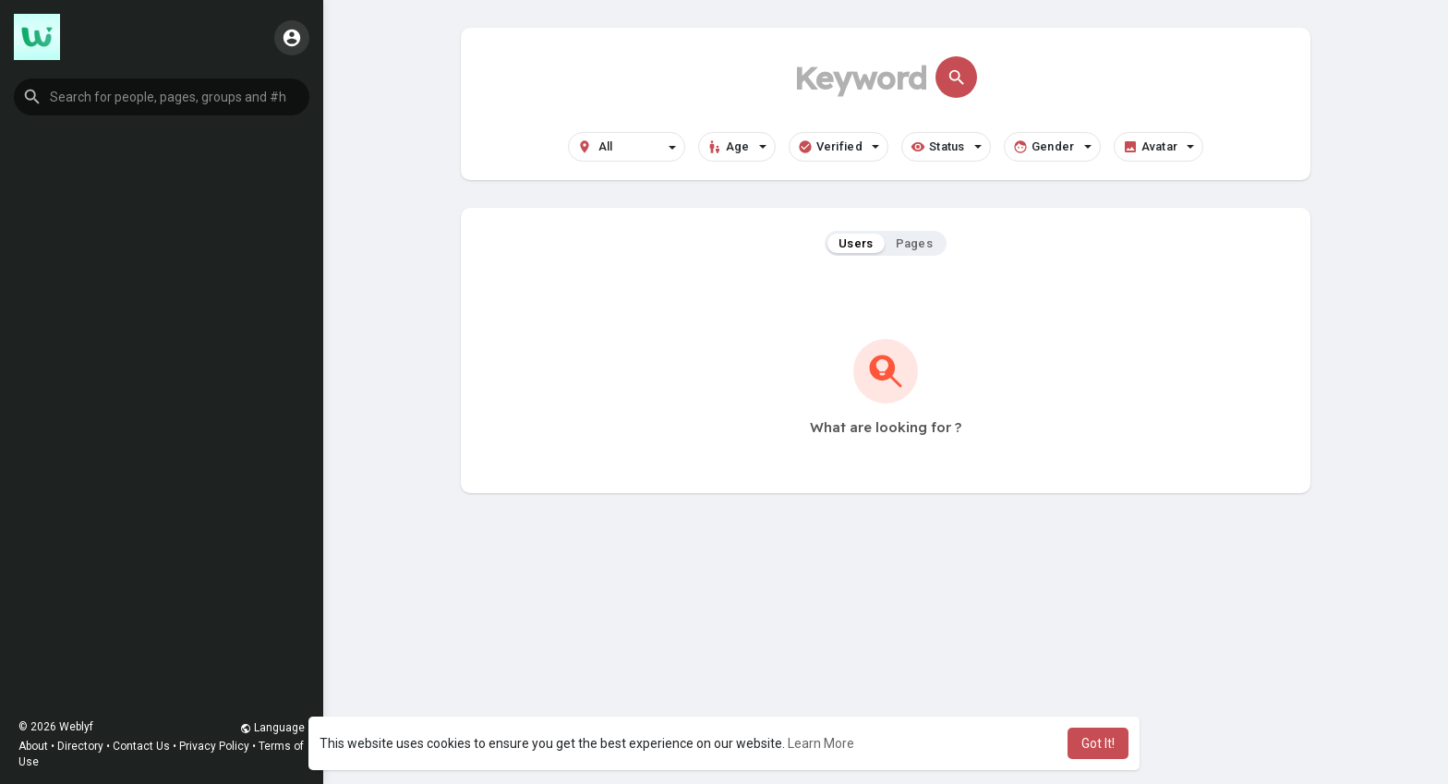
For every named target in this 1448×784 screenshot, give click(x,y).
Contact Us (141, 746)
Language (272, 727)
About (33, 746)
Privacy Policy (214, 746)
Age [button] (736, 146)
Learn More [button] (821, 743)
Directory (80, 746)
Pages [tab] (915, 243)
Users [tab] (856, 243)
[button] (161, 96)
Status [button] (946, 146)
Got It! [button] (1098, 743)
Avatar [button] (1159, 146)
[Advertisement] (886, 650)
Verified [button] (838, 146)
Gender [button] (1052, 146)
